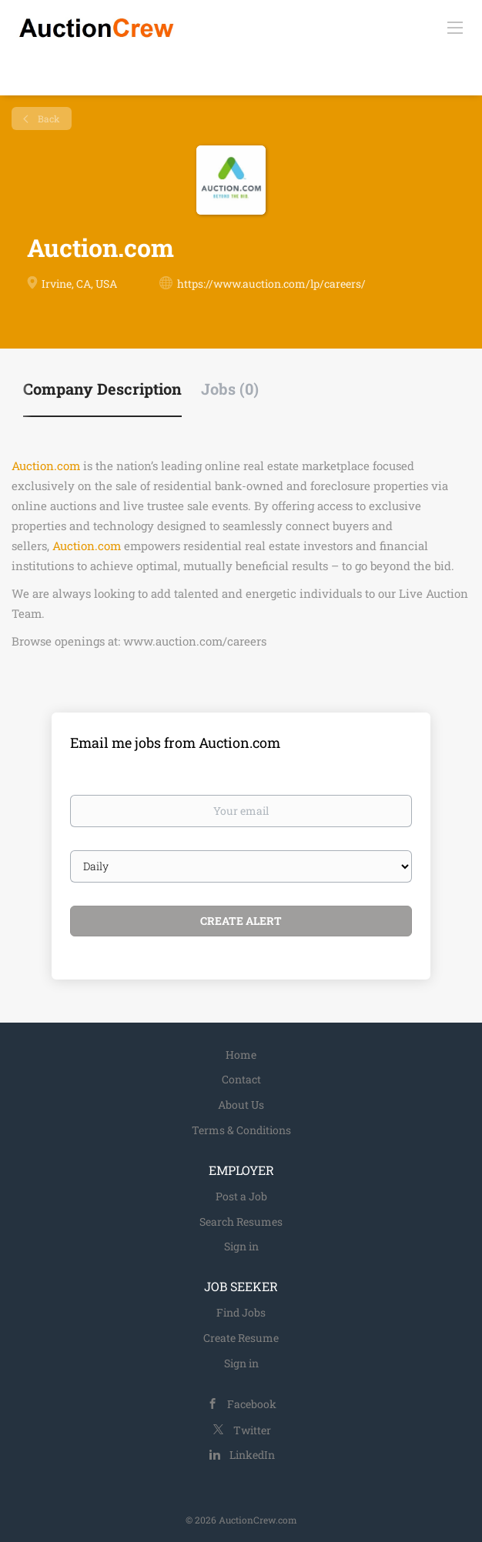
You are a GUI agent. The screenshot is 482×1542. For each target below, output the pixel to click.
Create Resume (241, 1337)
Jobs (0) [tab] (230, 389)
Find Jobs (241, 1312)
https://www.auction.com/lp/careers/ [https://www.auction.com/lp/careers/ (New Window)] (271, 283)
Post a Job (241, 1196)
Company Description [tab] (102, 389)
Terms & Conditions (241, 1130)
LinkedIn (252, 1454)
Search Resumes (241, 1221)
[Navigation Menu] (455, 26)
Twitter (252, 1430)
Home (241, 1054)
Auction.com (46, 465)
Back (47, 118)
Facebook (251, 1404)
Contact (241, 1079)
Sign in (241, 1246)
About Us (241, 1104)
